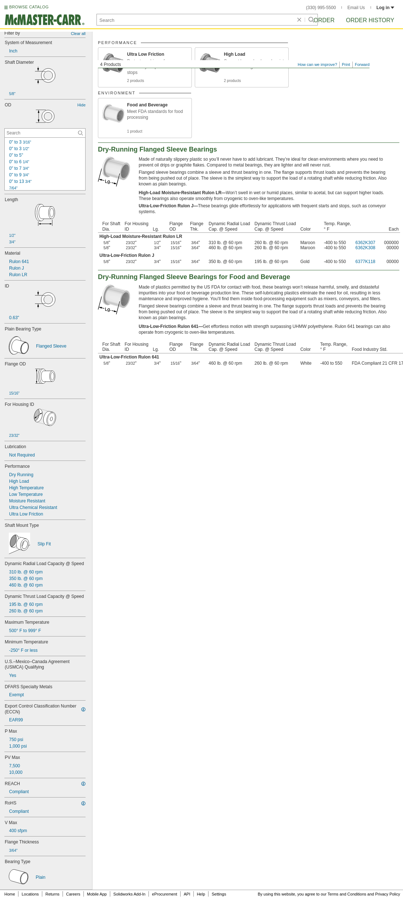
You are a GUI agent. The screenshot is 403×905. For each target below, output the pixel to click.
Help (201, 894)
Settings (219, 894)
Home (9, 894)
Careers (73, 894)
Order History (370, 20)
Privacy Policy (387, 894)
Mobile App (97, 894)
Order (324, 20)
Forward (362, 64)
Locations (30, 894)
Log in (385, 7)
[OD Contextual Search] (45, 133)
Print (346, 64)
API (187, 894)
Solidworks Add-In (129, 894)
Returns (53, 894)
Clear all (78, 33)
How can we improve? (317, 64)
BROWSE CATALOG (28, 7)
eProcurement (164, 894)
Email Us (356, 7)
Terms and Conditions (347, 894)
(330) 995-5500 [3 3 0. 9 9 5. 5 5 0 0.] (321, 7)
